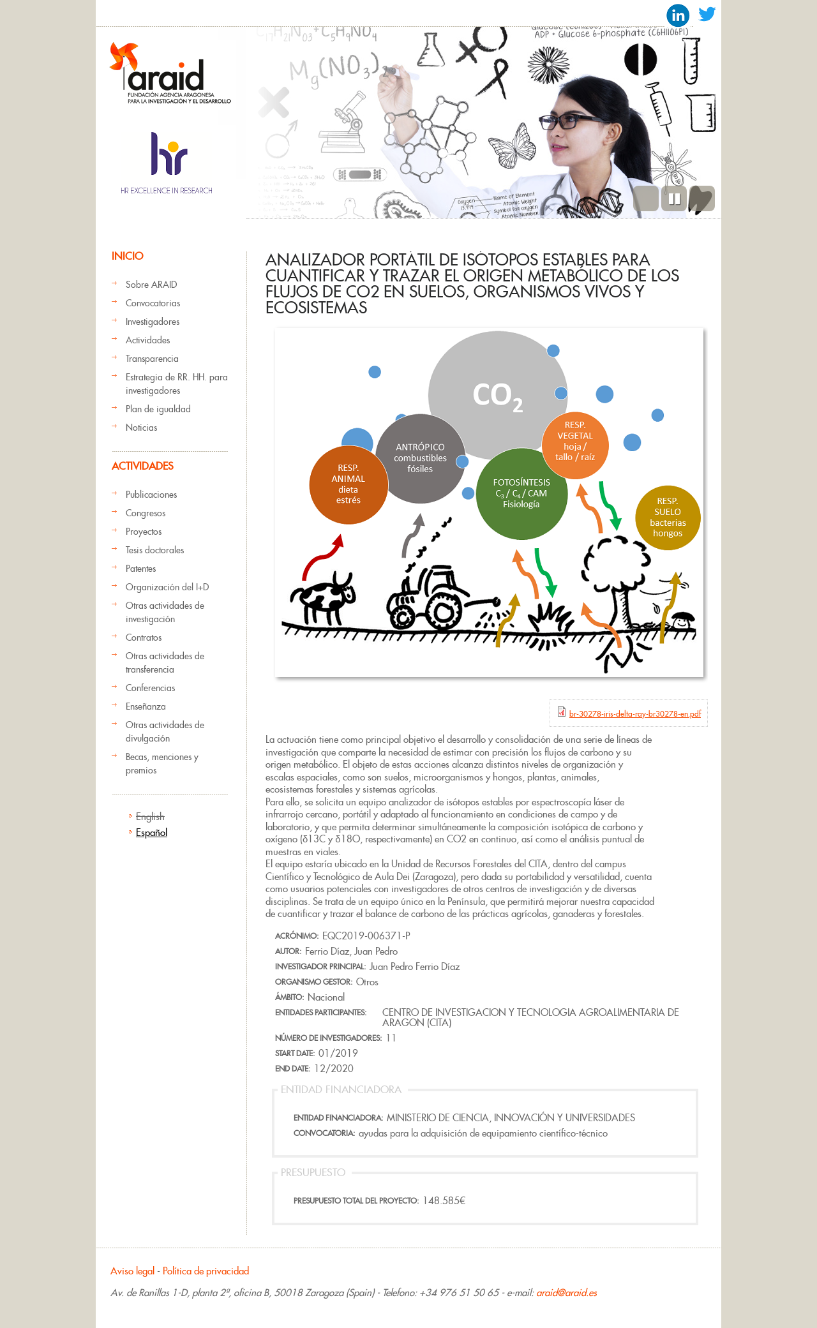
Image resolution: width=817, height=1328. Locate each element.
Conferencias (150, 688)
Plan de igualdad (158, 409)
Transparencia (152, 358)
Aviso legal (132, 1271)
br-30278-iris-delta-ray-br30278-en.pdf (635, 714)
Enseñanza (146, 706)
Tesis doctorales (155, 550)
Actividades (148, 340)
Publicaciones (151, 494)
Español (151, 832)
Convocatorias (153, 303)
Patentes (141, 568)
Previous (646, 198)
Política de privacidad (206, 1271)
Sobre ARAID (151, 284)
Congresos (145, 513)
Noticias (141, 427)
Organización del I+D (167, 587)
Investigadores (152, 321)
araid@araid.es (566, 1293)
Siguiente (702, 198)
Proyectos (143, 531)
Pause (674, 198)
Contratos (143, 637)
